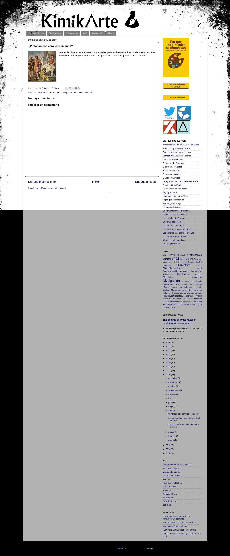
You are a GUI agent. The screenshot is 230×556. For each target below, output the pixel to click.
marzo (171, 432)
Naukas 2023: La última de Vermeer (179, 522)
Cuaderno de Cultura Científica (177, 464)
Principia (198, 296)
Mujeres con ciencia (172, 475)
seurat (190, 299)
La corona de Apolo (171, 207)
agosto (171, 394)
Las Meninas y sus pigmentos (176, 229)
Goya (178, 284)
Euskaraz (168, 284)
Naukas (166, 479)
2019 (168, 362)
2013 (168, 449)
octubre (172, 386)
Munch (174, 290)
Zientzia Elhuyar (170, 494)
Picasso (175, 293)
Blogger (149, 548)
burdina (199, 262)
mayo (171, 406)
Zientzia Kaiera (169, 501)
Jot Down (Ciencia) (171, 468)
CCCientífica (55, 92)
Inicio (95, 181)
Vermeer (186, 304)
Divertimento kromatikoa (182, 277)
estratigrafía (197, 281)
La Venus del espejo (172, 222)
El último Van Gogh (171, 178)
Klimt (180, 287)
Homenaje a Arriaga (172, 203)
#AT (85, 33)
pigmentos (185, 293)
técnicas (88, 92)
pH (170, 293)
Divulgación (55, 33)
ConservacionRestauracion (175, 271)
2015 (168, 445)
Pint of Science (169, 487)
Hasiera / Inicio (36, 33)
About (110, 33)
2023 (168, 346)
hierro (192, 284)
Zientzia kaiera (169, 307)
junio (170, 402)
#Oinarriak (97, 33)
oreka (165, 293)
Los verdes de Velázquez (174, 236)
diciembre (173, 378)
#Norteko (168, 258)
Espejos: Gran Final (172, 185)
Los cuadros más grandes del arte (178, 233)
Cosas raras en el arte (173, 159)
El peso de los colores (173, 174)
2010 (168, 453)
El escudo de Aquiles (172, 167)
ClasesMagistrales (171, 268)
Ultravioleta (174, 302)
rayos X (166, 299)
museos (181, 290)
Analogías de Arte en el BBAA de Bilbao (181, 145)
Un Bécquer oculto (171, 244)
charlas (199, 265)
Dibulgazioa (72, 33)
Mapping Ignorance (171, 472)
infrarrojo (166, 287)
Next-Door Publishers (172, 483)
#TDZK (193, 259)
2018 (168, 366)
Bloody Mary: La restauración (176, 148)
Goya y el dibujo (170, 192)
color (199, 268)
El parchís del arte (171, 170)
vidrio (192, 305)
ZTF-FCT (167, 505)
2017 (168, 370)
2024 (168, 342)
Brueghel (191, 262)
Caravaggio (167, 265)
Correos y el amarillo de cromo (177, 156)
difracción (198, 274)
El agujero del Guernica (173, 163)
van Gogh (167, 304)
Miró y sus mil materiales (174, 240)
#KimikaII (181, 255)
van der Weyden (186, 302)
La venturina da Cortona (174, 218)
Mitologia (166, 290)
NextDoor (188, 290)
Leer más (141, 55)
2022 (168, 350)
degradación (196, 271)
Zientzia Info (168, 498)
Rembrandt (176, 299)
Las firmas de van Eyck (173, 225)
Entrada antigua (145, 181)
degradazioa (168, 274)
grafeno (185, 284)
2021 (168, 354)
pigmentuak (196, 293)
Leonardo (198, 287)
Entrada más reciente (42, 181)
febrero (172, 436)
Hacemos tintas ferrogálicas (175, 196)
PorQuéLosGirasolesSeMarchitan (178, 296)
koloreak (188, 287)
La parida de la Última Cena (175, 214)
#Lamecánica (194, 254)
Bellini (176, 262)
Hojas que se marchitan (173, 200)
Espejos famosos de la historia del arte (180, 181)
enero (171, 440)
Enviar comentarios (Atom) (53, 188)
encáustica (78, 92)
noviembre (173, 382)
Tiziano (166, 302)
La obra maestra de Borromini (176, 211)
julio (170, 398)
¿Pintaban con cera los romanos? (183, 414)
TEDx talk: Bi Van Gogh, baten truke (179, 530)
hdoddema (121, 548)
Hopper (199, 284)
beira (170, 262)
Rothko (184, 299)
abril (170, 410)
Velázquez (176, 305)
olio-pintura (198, 290)
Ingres (174, 287)
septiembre (173, 390)
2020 (168, 358)
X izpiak (198, 305)
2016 (168, 374)
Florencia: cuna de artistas (175, 189)
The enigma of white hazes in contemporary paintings (176, 517)
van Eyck (197, 302)
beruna (183, 262)
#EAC (172, 255)
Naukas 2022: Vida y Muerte (176, 526)
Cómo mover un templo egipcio (177, 152)
